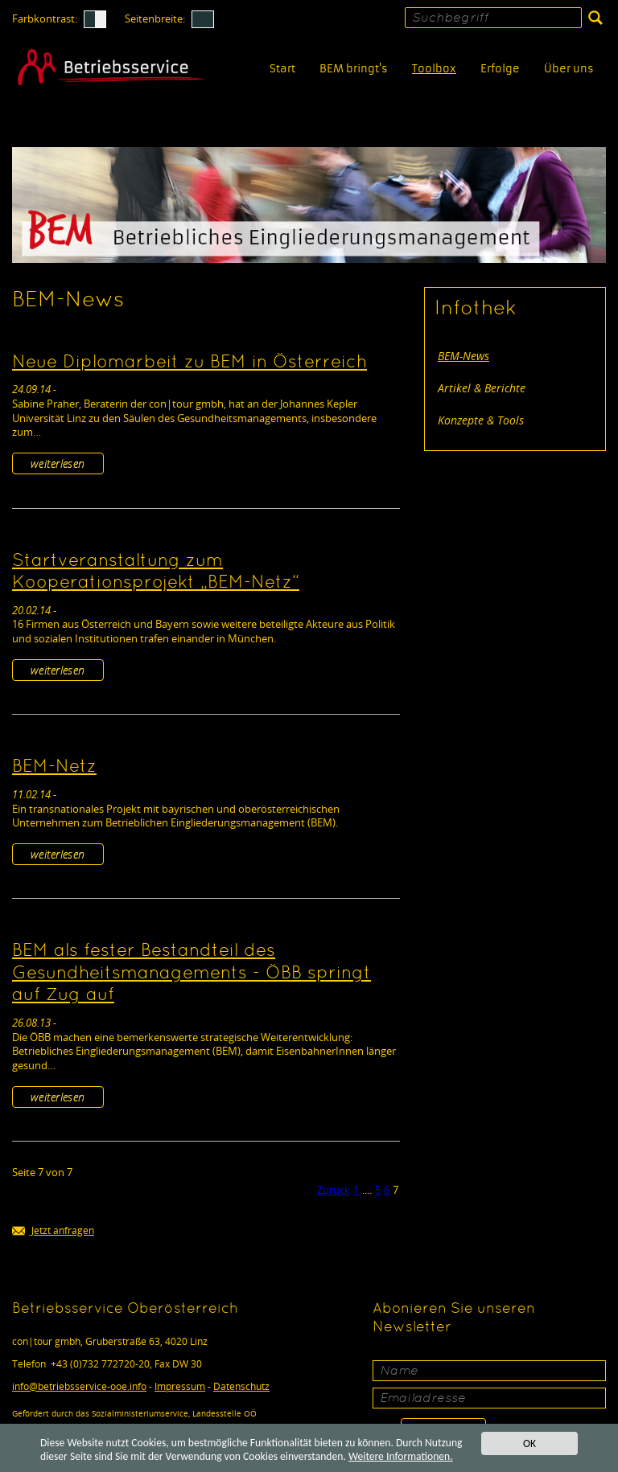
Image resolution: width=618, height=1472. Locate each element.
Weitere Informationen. (400, 1456)
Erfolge (500, 69)
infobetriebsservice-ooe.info (79, 1386)
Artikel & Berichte (481, 388)
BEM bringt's (353, 69)
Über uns (569, 69)
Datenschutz (241, 1386)
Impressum (179, 1386)
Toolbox (434, 69)
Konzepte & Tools (481, 420)
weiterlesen (58, 463)
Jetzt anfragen (53, 1231)
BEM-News (463, 355)
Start (282, 69)
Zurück (333, 1190)
